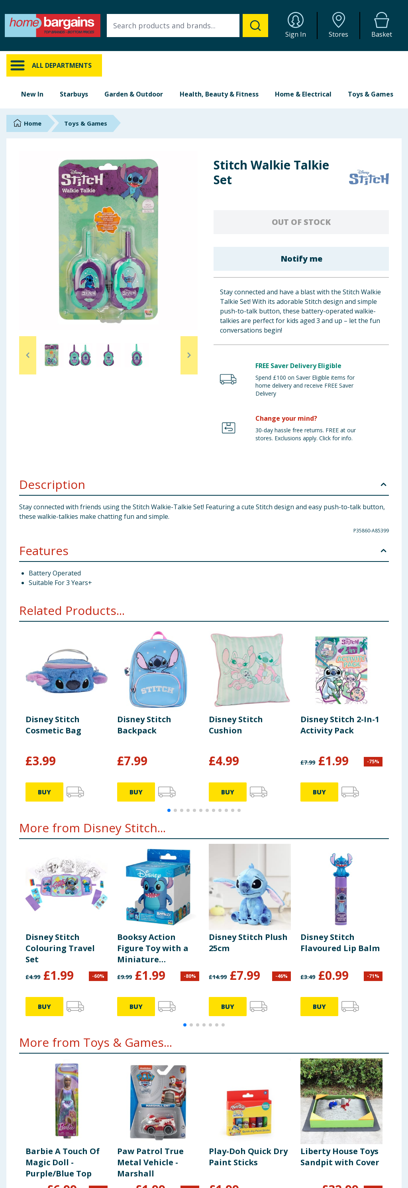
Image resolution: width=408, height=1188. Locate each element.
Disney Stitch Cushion (236, 725)
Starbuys (74, 94)
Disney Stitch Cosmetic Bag (53, 725)
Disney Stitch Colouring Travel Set (60, 948)
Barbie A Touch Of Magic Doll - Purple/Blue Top (63, 1162)
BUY (44, 792)
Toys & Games (370, 94)
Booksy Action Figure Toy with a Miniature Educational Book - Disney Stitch (155, 948)
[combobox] (187, 25)
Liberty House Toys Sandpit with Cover (339, 1157)
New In (32, 94)
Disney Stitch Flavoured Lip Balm (340, 943)
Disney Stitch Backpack (144, 725)
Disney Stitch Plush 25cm (248, 943)
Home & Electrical (303, 94)
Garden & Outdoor (133, 94)
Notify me (301, 258)
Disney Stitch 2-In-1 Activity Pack (339, 725)
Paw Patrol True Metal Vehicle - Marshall (150, 1162)
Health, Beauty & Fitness (219, 94)
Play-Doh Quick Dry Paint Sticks (248, 1157)
